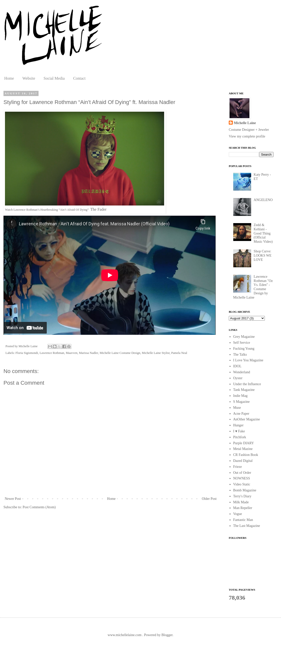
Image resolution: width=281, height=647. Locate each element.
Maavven (71, 353)
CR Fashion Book (245, 455)
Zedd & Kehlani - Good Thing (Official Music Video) (263, 233)
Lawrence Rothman (52, 353)
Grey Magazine (244, 337)
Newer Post (13, 499)
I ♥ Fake (239, 431)
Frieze (237, 467)
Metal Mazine (243, 449)
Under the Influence (247, 384)
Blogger (166, 635)
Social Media (54, 78)
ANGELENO (263, 200)
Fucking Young (244, 348)
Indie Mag (240, 396)
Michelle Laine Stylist (156, 353)
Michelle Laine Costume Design (120, 353)
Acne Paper (241, 413)
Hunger (238, 425)
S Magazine (241, 402)
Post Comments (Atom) (39, 507)
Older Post (209, 499)
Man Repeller (242, 508)
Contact (79, 78)
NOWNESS (241, 478)
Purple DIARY (243, 443)
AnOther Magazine (246, 419)
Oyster (237, 378)
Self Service (241, 342)
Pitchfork (239, 437)
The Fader (98, 209)
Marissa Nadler (88, 353)
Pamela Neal (179, 353)
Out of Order (242, 473)
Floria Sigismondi (26, 353)
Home (9, 78)
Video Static (241, 484)
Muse (237, 407)
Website (28, 78)
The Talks (240, 354)
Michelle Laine (245, 123)
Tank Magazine (244, 390)
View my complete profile (247, 136)
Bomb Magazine (244, 490)
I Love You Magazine (248, 360)
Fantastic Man (243, 520)
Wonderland (241, 372)
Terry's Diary (242, 496)
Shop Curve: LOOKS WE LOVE (263, 255)
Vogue (237, 514)
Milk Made (241, 502)
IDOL (237, 366)
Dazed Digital (243, 461)
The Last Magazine (246, 526)
